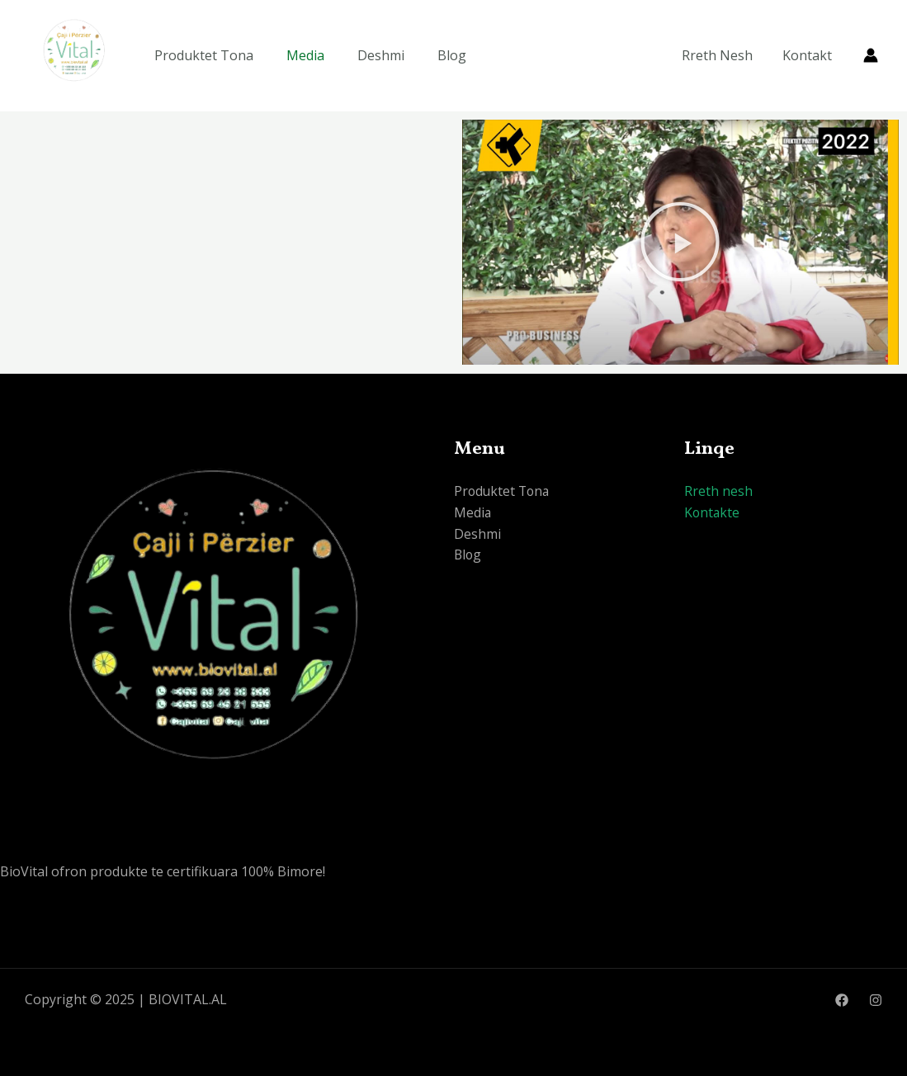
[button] (680, 242)
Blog (451, 55)
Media (305, 55)
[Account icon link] (870, 55)
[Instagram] (875, 1000)
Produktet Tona (203, 55)
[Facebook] (841, 1000)
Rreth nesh (718, 491)
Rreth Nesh (722, 55)
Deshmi (380, 55)
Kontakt (809, 55)
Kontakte (712, 512)
